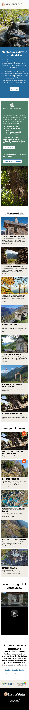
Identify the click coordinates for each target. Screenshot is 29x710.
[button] (14, 613)
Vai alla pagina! (9, 147)
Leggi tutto (14, 89)
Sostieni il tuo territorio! (14, 670)
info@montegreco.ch (14, 701)
